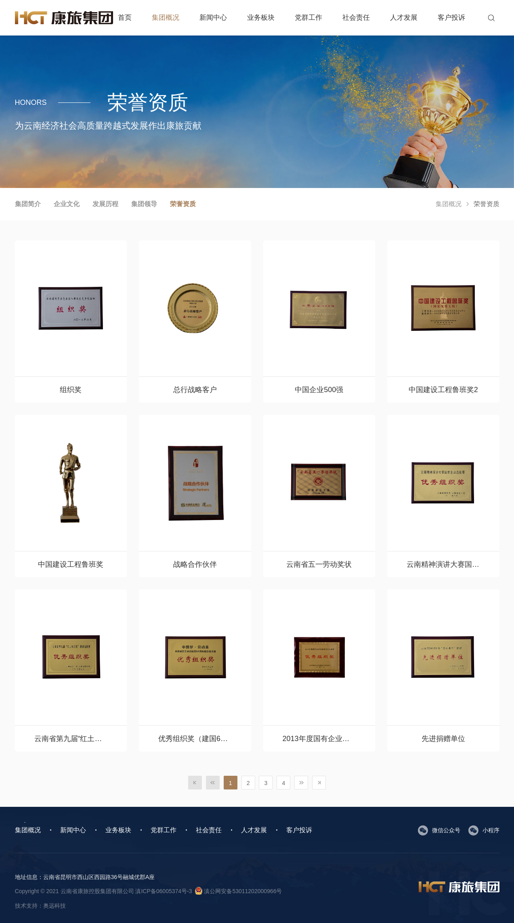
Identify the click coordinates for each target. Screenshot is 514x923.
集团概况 (165, 17)
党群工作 (308, 17)
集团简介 (28, 203)
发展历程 (105, 203)
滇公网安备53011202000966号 (238, 891)
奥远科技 (54, 905)
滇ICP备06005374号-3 (163, 891)
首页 (125, 17)
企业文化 (67, 203)
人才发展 (403, 17)
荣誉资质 (183, 203)
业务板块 (261, 17)
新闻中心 (213, 17)
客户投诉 (451, 17)
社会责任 (356, 17)
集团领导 (144, 203)
